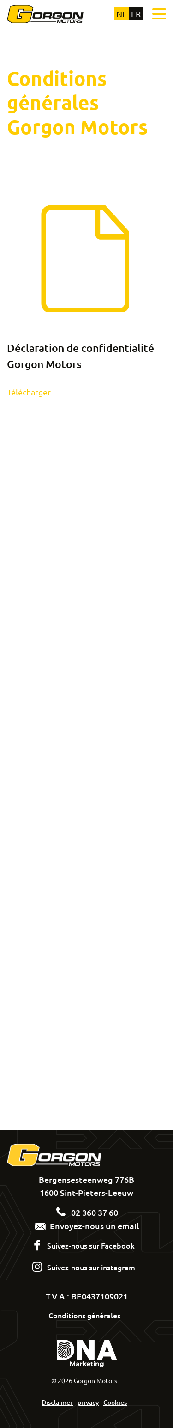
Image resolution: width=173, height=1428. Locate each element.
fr (136, 13)
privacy (88, 1402)
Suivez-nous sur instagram (91, 1267)
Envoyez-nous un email (86, 1225)
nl (121, 13)
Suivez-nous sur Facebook (91, 1245)
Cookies (115, 1402)
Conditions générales (84, 1315)
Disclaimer (57, 1402)
